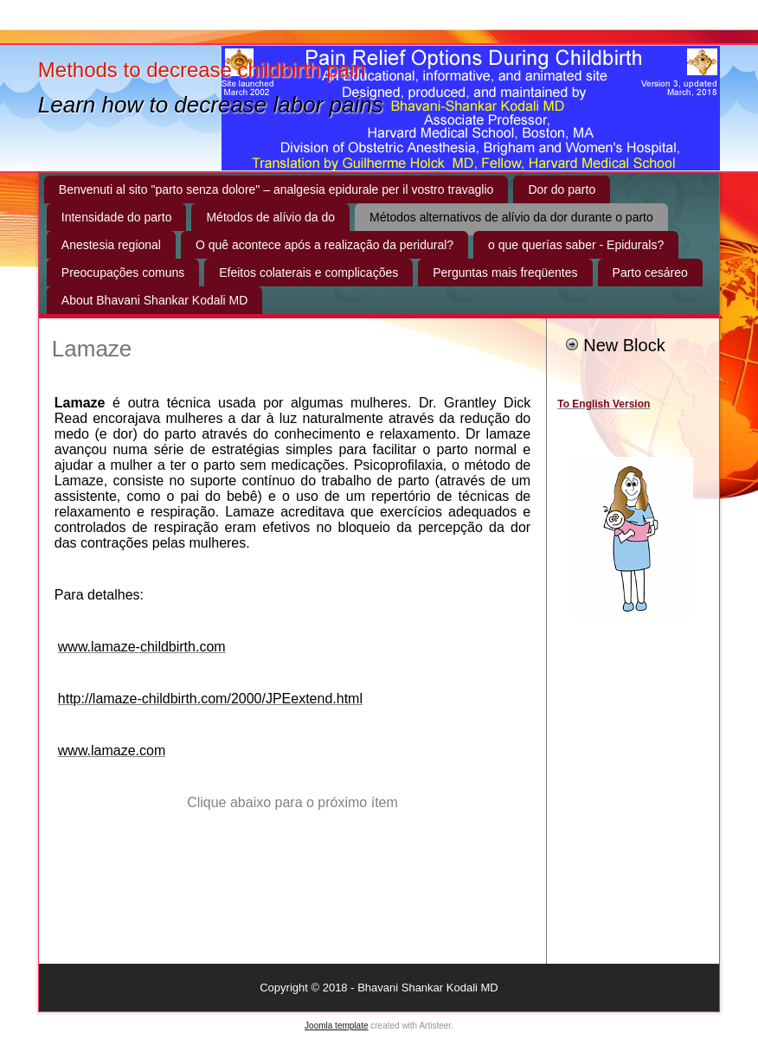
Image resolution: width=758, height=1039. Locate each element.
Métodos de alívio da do (270, 217)
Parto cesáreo (650, 272)
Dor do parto (561, 189)
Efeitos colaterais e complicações (308, 272)
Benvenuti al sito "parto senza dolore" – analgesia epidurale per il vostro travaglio (276, 189)
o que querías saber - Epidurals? (576, 245)
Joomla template (336, 1025)
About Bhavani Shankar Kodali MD (154, 300)
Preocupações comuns (122, 272)
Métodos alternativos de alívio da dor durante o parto (511, 217)
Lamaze (92, 349)
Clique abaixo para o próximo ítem (292, 802)
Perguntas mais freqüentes (505, 272)
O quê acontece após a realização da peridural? (324, 245)
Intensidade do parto (116, 217)
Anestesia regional (111, 245)
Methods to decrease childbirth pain (202, 69)
